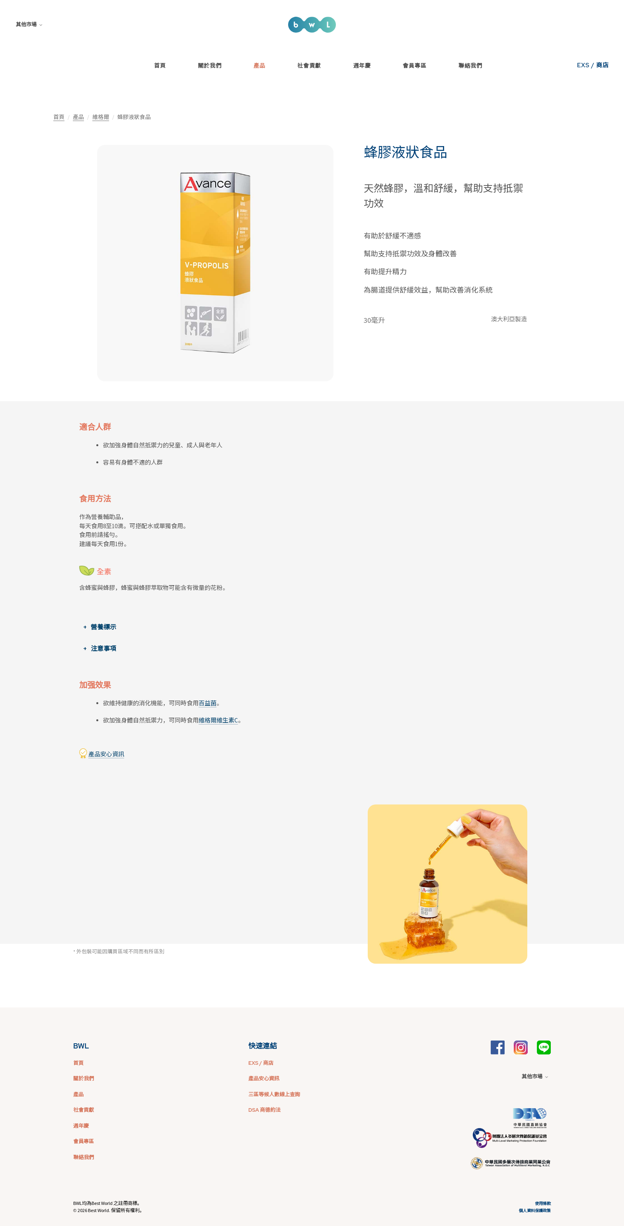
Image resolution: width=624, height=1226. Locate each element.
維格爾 (100, 117)
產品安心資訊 (106, 754)
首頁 (160, 65)
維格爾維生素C (218, 720)
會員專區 (415, 65)
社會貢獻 (309, 65)
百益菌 (207, 703)
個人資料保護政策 (535, 1210)
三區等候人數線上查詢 (274, 1094)
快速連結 (262, 1045)
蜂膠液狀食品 (405, 152)
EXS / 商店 (593, 65)
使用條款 (543, 1203)
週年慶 (362, 65)
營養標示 (103, 627)
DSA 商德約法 (264, 1110)
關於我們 (210, 65)
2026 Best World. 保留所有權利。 (111, 1210)
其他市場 (29, 24)
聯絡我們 (470, 65)
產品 (259, 65)
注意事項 (103, 648)
